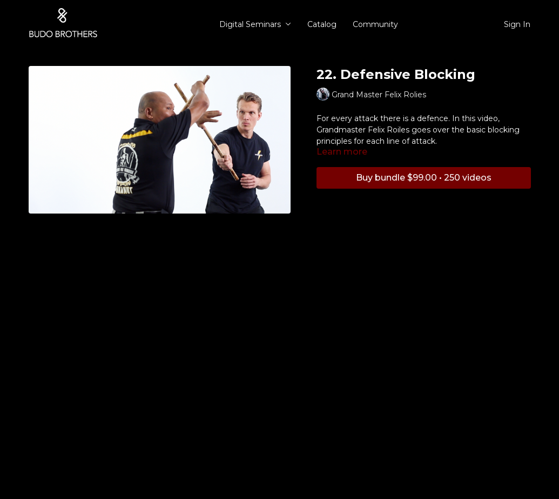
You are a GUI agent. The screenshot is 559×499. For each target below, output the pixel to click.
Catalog (321, 24)
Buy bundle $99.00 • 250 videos (423, 177)
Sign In (517, 24)
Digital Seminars (255, 24)
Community (375, 24)
